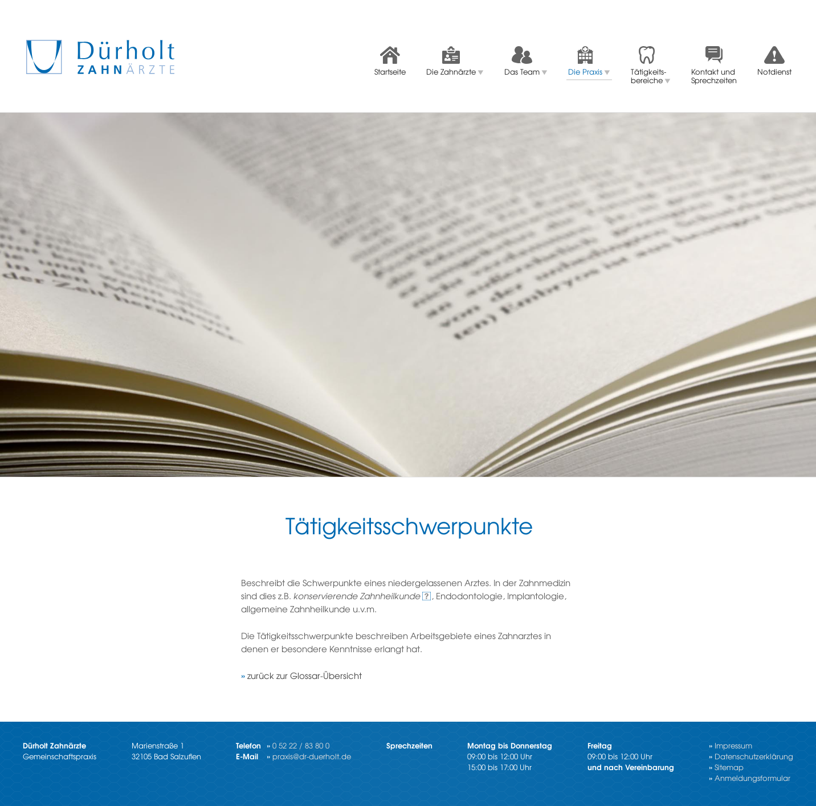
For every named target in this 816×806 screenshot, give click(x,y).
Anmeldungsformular (752, 777)
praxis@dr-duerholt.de (311, 756)
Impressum (733, 745)
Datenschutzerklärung (754, 756)
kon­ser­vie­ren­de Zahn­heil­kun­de (357, 596)
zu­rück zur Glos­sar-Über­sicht (304, 675)
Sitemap (729, 767)
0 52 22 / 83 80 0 (300, 745)
